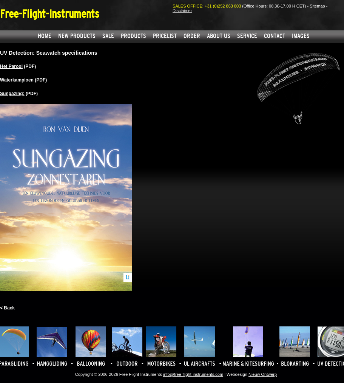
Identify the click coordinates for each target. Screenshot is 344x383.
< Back (7, 308)
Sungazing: (12, 93)
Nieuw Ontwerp (262, 374)
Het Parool (11, 66)
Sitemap (317, 6)
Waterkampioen (17, 80)
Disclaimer (182, 10)
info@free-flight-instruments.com (193, 374)
